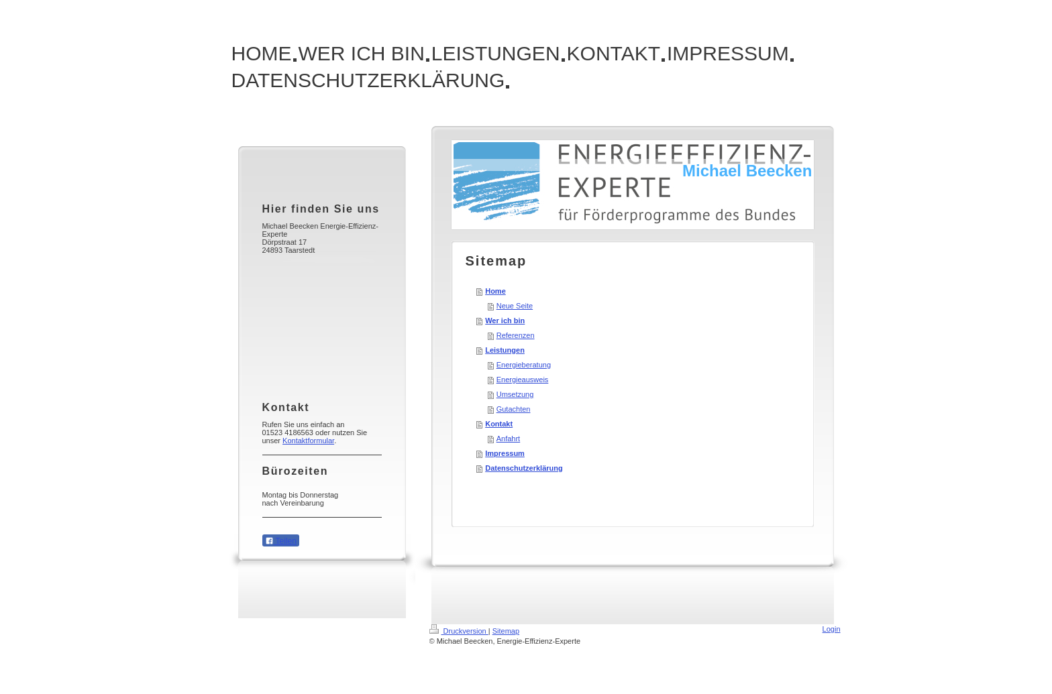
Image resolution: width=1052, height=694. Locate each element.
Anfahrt (508, 439)
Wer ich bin (505, 320)
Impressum (505, 453)
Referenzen (515, 335)
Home (495, 291)
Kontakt (499, 424)
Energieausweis (522, 379)
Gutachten (513, 409)
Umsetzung (515, 394)
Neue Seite (514, 306)
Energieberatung (523, 365)
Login (832, 629)
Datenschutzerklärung (524, 468)
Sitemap (505, 631)
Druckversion (458, 631)
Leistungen (505, 350)
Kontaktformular (308, 441)
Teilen (281, 541)
